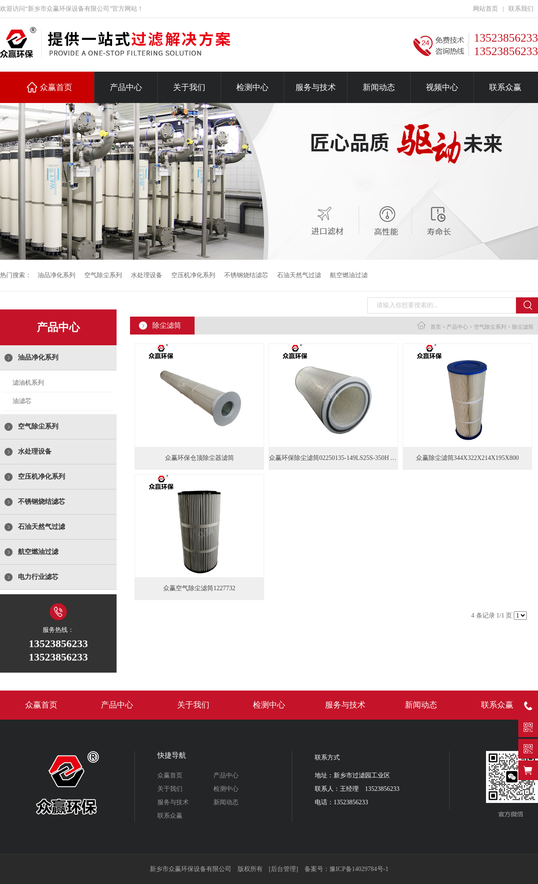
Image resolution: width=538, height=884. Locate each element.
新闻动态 (379, 87)
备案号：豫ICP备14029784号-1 (346, 869)
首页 (435, 327)
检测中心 (252, 87)
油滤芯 (22, 401)
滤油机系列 (28, 382)
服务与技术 (315, 87)
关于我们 (189, 87)
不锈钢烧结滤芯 (246, 275)
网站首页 (485, 8)
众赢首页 (56, 87)
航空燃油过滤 (349, 275)
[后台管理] (283, 869)
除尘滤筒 (523, 327)
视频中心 (442, 87)
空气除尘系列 (103, 275)
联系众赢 (505, 87)
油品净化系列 (56, 275)
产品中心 (126, 87)
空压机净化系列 (193, 275)
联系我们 (521, 8)
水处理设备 (146, 275)
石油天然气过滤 (299, 275)
